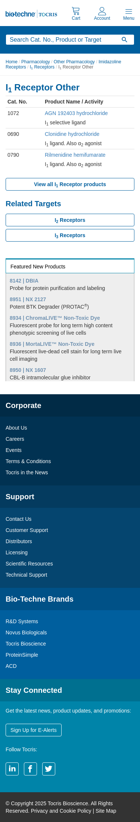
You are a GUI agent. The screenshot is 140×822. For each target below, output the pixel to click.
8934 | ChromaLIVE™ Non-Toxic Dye (55, 318)
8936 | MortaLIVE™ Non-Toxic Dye (52, 344)
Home (12, 61)
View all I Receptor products (70, 184)
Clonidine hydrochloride (72, 134)
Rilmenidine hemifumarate (75, 155)
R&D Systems (22, 621)
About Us (16, 428)
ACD (11, 666)
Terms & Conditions (28, 461)
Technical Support (26, 575)
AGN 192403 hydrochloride (76, 113)
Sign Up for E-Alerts (33, 730)
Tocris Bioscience (26, 644)
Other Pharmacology (74, 61)
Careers (15, 439)
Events (14, 450)
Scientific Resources (29, 564)
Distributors (19, 541)
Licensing (17, 552)
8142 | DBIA (24, 281)
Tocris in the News (27, 472)
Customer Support (27, 530)
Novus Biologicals (26, 632)
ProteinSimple (22, 655)
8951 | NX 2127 (28, 299)
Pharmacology (35, 61)
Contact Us (18, 519)
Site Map (106, 811)
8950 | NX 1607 (28, 370)
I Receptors (42, 67)
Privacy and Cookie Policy (61, 811)
